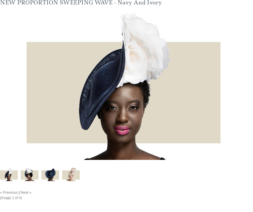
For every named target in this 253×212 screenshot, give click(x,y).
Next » (26, 193)
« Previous (9, 193)
